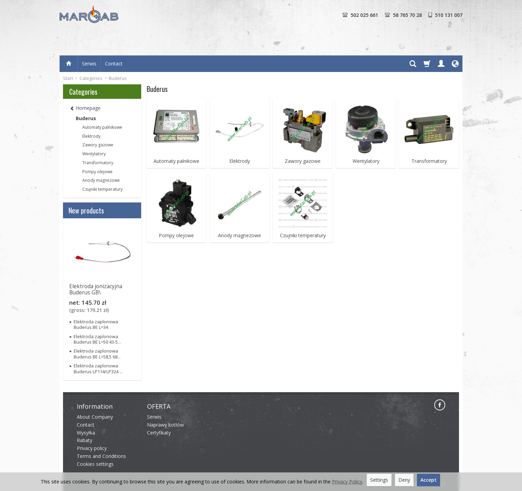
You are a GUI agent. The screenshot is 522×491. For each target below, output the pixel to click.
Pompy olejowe (176, 235)
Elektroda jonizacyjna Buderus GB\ (95, 289)
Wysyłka (86, 432)
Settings (379, 480)
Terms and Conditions (101, 456)
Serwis (89, 63)
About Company (95, 417)
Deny (404, 480)
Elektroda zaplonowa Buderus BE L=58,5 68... (97, 353)
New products (86, 210)
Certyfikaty (159, 432)
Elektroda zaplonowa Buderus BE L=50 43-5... (97, 339)
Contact (114, 63)
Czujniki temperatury (303, 235)
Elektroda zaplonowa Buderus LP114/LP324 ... (98, 368)
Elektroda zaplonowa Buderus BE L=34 (96, 324)
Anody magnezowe (239, 235)
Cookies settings (95, 464)
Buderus (86, 118)
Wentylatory (366, 161)
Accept (428, 480)
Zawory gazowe (303, 161)
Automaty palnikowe (176, 161)
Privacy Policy (347, 481)
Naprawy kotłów (165, 424)
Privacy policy (92, 448)
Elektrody (239, 161)
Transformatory (429, 161)
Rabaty (84, 440)
